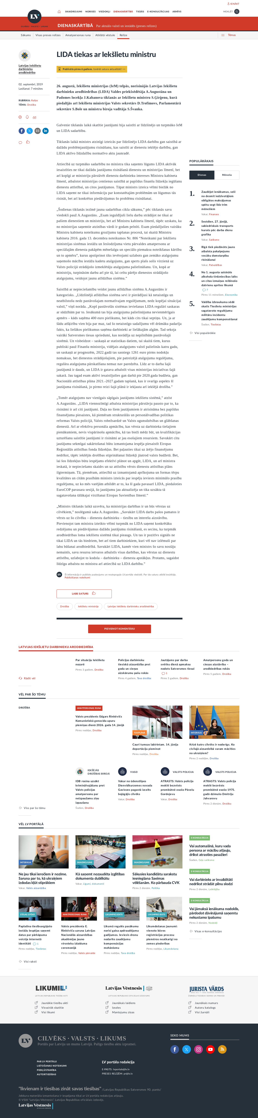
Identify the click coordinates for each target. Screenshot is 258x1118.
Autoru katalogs (205, 1007)
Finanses (214, 214)
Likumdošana (170, 949)
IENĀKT (234, 4)
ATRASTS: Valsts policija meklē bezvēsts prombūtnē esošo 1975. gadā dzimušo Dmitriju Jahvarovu (219, 790)
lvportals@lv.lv (121, 1069)
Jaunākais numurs (206, 1003)
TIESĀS (140, 12)
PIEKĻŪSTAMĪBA (46, 1070)
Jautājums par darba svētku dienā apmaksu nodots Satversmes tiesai (178, 664)
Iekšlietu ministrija (88, 606)
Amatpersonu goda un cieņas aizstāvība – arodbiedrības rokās (218, 664)
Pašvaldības (215, 265)
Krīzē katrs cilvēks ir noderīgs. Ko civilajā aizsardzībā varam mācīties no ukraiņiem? (212, 749)
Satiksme (214, 240)
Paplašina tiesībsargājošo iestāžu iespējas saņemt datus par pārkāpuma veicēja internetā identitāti (35, 935)
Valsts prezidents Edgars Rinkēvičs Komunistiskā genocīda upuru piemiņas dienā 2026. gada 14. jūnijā (100, 721)
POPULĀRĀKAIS (201, 161)
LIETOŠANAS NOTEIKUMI (52, 1066)
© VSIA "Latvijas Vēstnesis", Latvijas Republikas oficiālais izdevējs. (61, 1100)
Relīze (34, 100)
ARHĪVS (176, 12)
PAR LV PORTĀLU (47, 1062)
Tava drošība (144, 678)
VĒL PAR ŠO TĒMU (32, 694)
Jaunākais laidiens (124, 1003)
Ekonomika (231, 295)
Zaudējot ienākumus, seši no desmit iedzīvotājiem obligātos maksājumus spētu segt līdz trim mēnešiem (218, 200)
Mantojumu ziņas (123, 1012)
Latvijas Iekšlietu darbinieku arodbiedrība (30, 69)
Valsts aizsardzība (36, 888)
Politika (156, 888)
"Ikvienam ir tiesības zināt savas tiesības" (60, 1088)
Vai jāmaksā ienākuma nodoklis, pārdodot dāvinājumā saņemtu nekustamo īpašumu (214, 913)
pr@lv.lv (128, 1074)
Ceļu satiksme (206, 860)
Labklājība (214, 889)
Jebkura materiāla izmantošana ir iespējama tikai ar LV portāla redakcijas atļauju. (71, 1095)
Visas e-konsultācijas (208, 931)
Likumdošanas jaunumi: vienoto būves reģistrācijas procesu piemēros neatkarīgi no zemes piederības (162, 935)
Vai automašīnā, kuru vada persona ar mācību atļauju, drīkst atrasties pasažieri (210, 850)
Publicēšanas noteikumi (77, 577)
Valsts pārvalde (86, 953)
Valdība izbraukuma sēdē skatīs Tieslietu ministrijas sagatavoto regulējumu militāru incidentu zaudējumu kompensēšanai (219, 311)
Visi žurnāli (202, 1012)
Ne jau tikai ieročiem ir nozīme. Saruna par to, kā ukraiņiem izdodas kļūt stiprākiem (43, 878)
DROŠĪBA (24, 708)
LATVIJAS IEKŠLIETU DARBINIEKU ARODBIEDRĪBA (56, 647)
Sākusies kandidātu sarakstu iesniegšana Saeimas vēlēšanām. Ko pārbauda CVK (156, 878)
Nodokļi (213, 923)
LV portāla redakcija (118, 1062)
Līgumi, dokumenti (93, 884)
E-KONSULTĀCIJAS (158, 12)
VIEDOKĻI (104, 12)
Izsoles (116, 1007)
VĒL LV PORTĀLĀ (31, 824)
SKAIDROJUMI (73, 12)
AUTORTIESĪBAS (46, 1074)
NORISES (90, 12)
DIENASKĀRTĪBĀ (123, 12)
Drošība (31, 105)
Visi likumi (48, 1012)
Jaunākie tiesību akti (54, 1003)
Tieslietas (216, 324)
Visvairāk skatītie (52, 1007)
